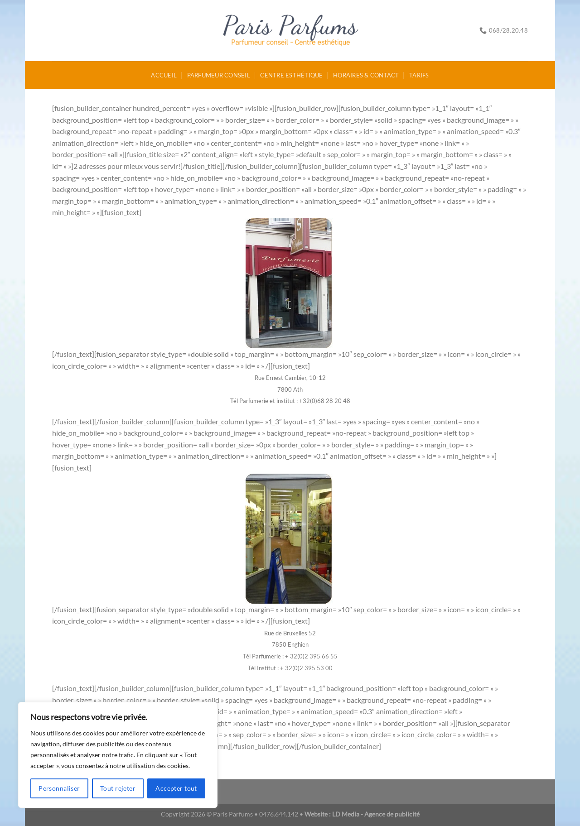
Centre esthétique (291, 75)
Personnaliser (59, 788)
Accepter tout (176, 788)
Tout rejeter (117, 788)
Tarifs (419, 75)
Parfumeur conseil (218, 75)
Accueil (164, 75)
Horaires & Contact (366, 75)
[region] (118, 755)
